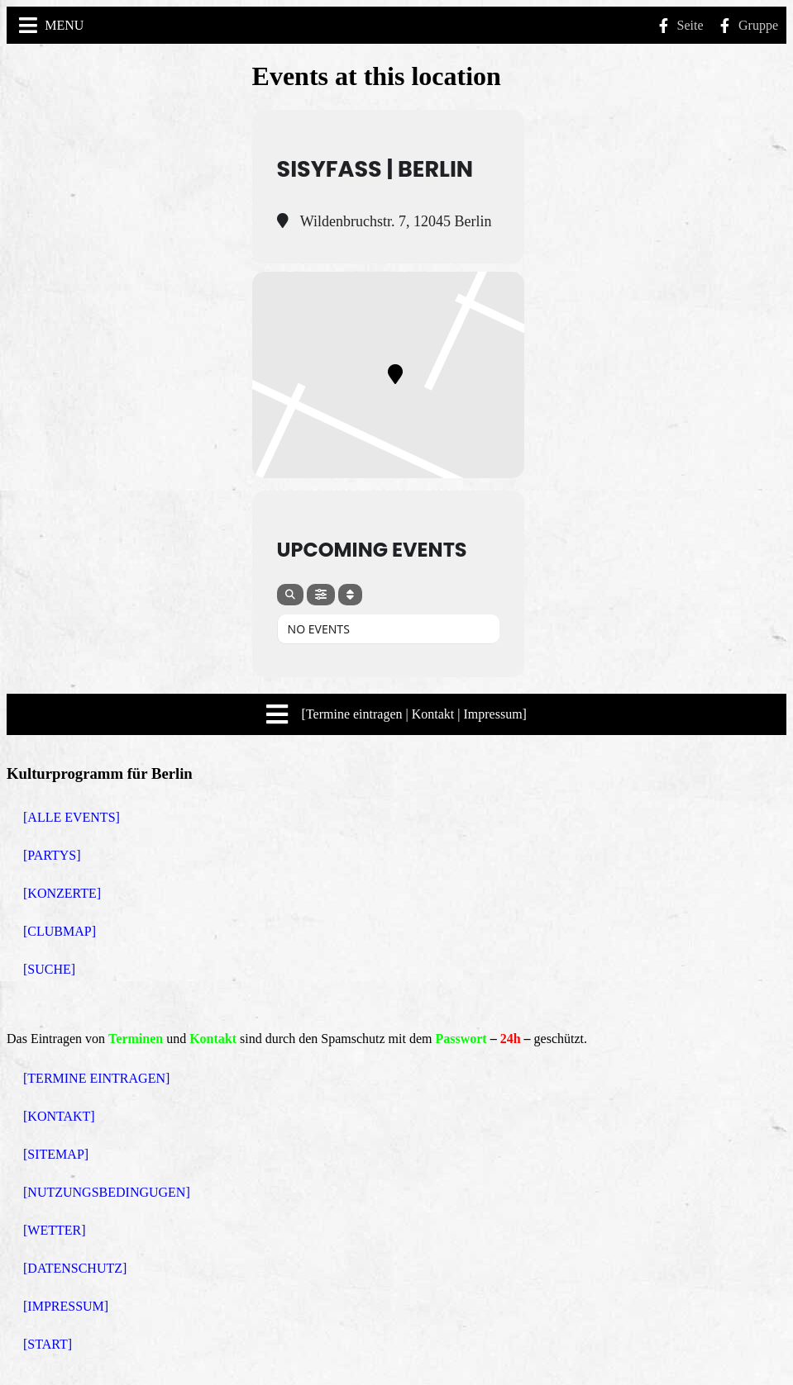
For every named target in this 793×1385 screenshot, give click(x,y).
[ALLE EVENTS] (71, 817)
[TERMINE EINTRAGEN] (96, 1078)
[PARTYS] (52, 855)
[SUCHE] (49, 969)
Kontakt (212, 1039)
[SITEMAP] (55, 1154)
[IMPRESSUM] (65, 1306)
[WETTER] (54, 1230)
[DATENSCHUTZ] (75, 1268)
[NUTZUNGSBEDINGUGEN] (106, 1192)
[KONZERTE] (62, 893)
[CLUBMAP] (59, 931)
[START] (47, 1344)
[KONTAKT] (59, 1116)
